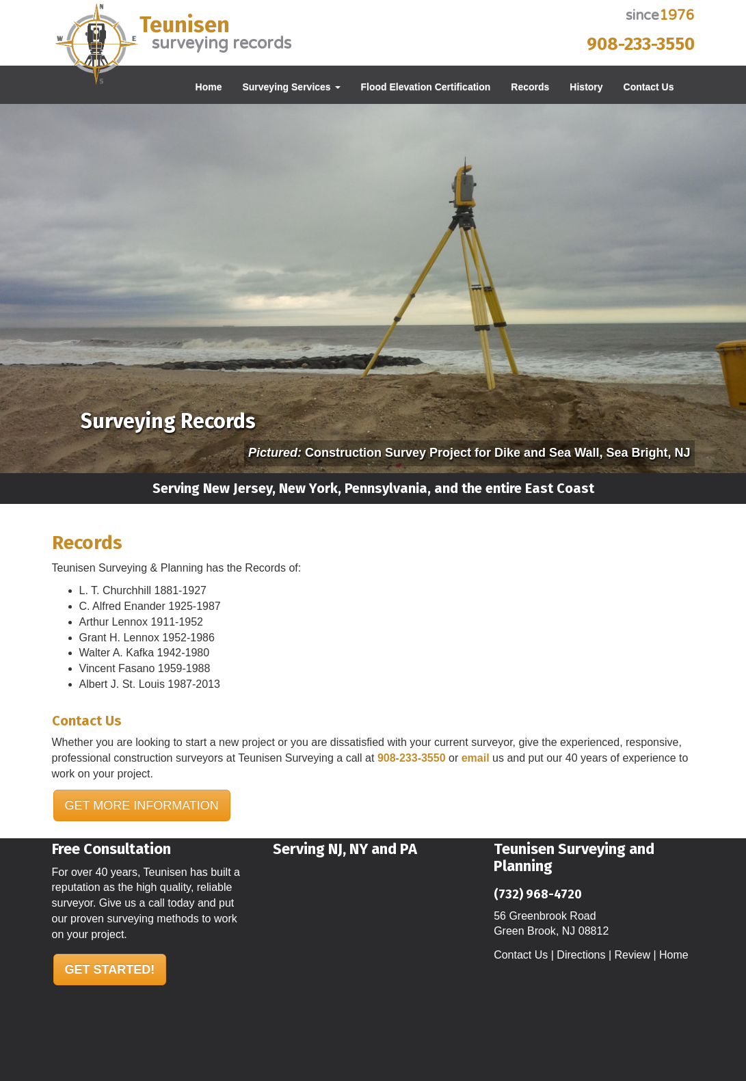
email (476, 758)
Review (632, 955)
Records (530, 86)
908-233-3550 (641, 44)
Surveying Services (291, 86)
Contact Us (649, 86)
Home (209, 86)
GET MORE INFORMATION (142, 805)
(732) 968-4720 (538, 894)
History (586, 86)
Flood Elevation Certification (426, 86)
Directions (581, 955)
